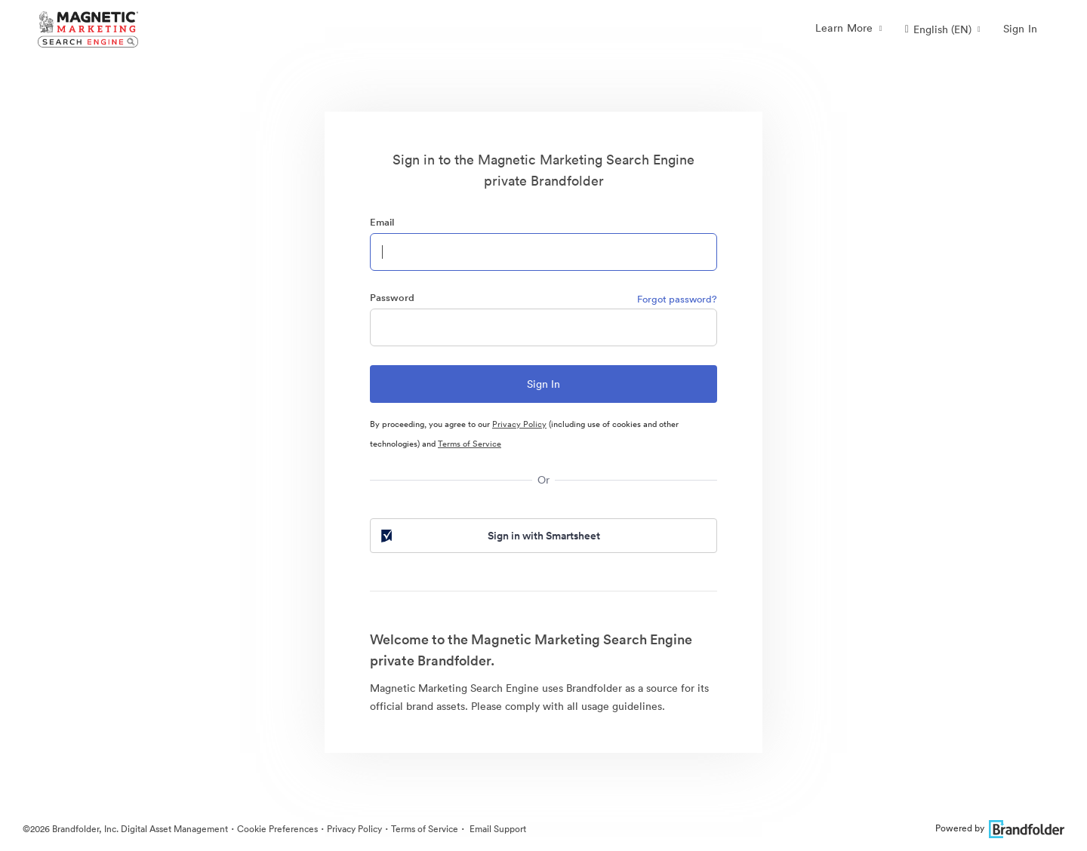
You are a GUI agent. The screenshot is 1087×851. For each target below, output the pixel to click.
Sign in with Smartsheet (489, 535)
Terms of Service (469, 444)
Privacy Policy (519, 424)
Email (382, 222)
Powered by (999, 828)
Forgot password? (677, 299)
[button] (943, 29)
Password (392, 297)
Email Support (496, 828)
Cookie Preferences (277, 828)
